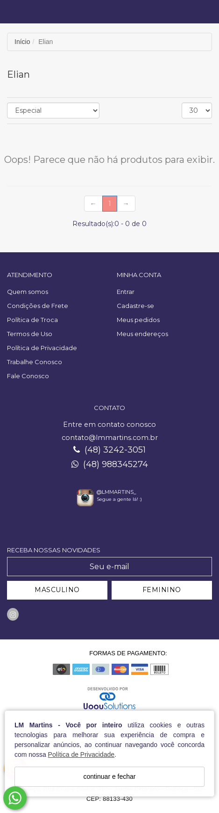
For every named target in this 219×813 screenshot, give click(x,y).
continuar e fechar (109, 776)
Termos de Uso (29, 333)
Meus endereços (142, 333)
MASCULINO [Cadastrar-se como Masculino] (57, 590)
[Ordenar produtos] (53, 110)
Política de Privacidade (81, 754)
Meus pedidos (138, 319)
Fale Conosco (28, 376)
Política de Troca (32, 319)
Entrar (125, 291)
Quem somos (27, 291)
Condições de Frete (37, 305)
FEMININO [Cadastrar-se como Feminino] (161, 590)
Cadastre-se (135, 305)
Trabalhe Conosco (34, 362)
